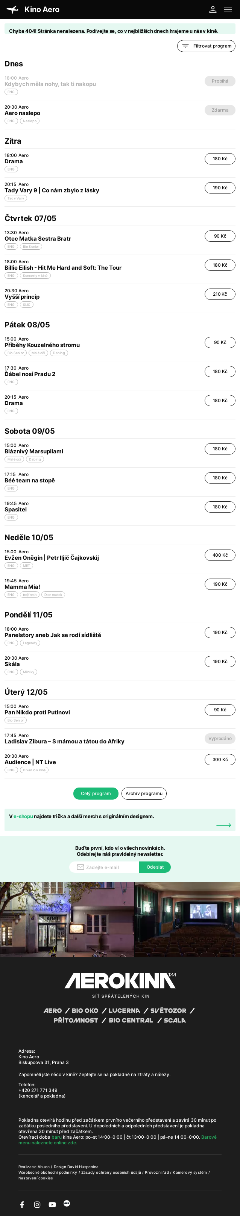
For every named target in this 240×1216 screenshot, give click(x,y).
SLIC (27, 304)
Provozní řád (157, 1172)
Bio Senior (31, 246)
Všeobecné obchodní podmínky (48, 1172)
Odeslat (155, 867)
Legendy (30, 643)
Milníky (28, 672)
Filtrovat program (206, 46)
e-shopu (23, 816)
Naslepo (29, 121)
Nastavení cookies (35, 1178)
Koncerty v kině (35, 275)
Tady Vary (16, 198)
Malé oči (38, 353)
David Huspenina (83, 1166)
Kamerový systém (190, 1172)
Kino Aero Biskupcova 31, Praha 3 (43, 1059)
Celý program (96, 793)
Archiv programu (144, 793)
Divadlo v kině (34, 770)
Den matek (53, 595)
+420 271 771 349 (38, 1090)
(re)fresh (30, 595)
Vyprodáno (219, 738)
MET (26, 565)
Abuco (44, 1166)
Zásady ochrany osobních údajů (111, 1172)
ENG (11, 121)
